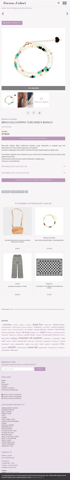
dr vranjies (29, 329)
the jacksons (52, 347)
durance (50, 329)
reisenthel (55, 344)
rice (62, 344)
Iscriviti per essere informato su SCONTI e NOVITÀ (35, 363)
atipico (22, 325)
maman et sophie (30, 338)
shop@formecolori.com (9, 467)
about (4, 380)
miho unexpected (19, 341)
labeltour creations (16, 335)
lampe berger (29, 335)
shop (3, 382)
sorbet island (21, 347)
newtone (55, 341)
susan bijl (32, 347)
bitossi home (58, 325)
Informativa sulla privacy (10, 390)
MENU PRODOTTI (12, 23)
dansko (4, 329)
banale (28, 325)
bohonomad (16, 327)
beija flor (38, 324)
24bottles (7, 325)
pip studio (34, 344)
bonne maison (27, 327)
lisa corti (5, 338)
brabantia (37, 327)
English (10, 472)
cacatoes (46, 327)
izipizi (43, 332)
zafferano (14, 350)
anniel (16, 325)
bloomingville (6, 327)
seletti (12, 347)
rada (41, 344)
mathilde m (47, 338)
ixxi (38, 332)
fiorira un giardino (8, 332)
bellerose (48, 325)
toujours (61, 347)
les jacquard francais (50, 335)
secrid (4, 348)
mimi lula (31, 341)
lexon (62, 335)
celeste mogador (57, 327)
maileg (14, 338)
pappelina (20, 344)
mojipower (47, 341)
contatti (4, 386)
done (9, 329)
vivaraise (5, 350)
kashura (49, 332)
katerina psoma (59, 332)
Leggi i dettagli (37, 477)
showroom (5, 384)
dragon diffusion (40, 329)
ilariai (33, 332)
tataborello (43, 347)
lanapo (39, 335)
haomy (18, 332)
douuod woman (18, 329)
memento (56, 338)
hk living (26, 332)
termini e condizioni (8, 388)
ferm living (59, 329)
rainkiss (47, 344)
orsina (12, 344)
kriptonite (5, 335)
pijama (27, 344)
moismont (38, 341)
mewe (9, 341)
